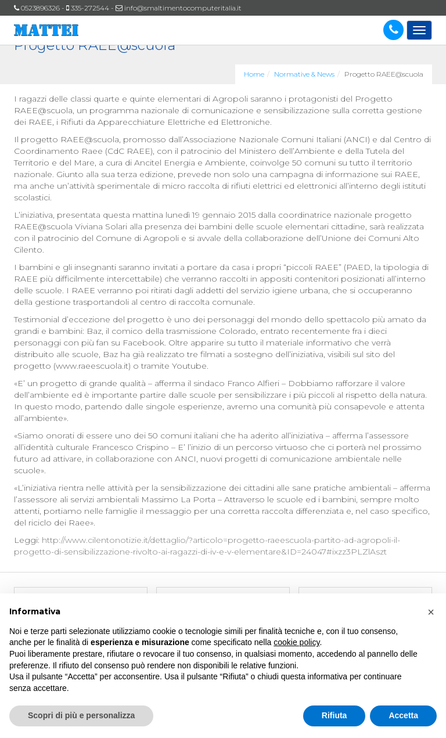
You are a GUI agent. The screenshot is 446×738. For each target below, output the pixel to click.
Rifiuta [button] (334, 715)
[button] (431, 612)
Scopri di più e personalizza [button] (81, 715)
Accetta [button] (403, 715)
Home (254, 74)
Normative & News (304, 74)
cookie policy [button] (296, 642)
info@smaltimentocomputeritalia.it (183, 7)
